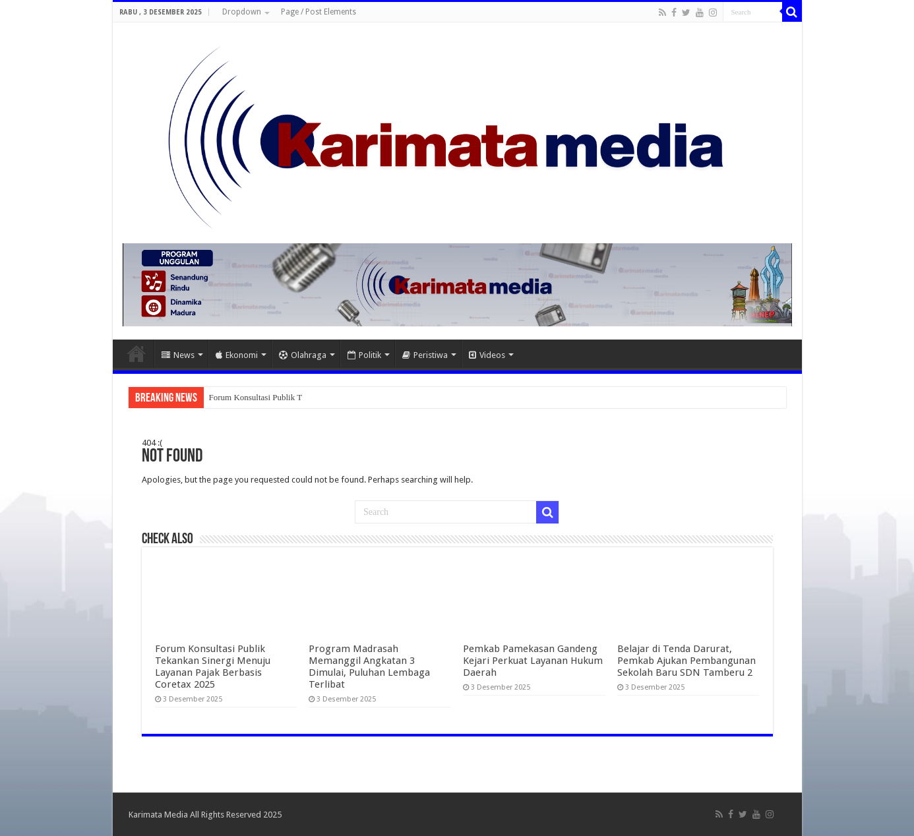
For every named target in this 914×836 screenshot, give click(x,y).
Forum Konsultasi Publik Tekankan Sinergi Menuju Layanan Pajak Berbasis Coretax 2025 (212, 666)
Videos (487, 355)
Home (136, 353)
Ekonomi (237, 355)
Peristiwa (425, 355)
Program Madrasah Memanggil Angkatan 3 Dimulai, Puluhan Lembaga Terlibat (369, 666)
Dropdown (241, 11)
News (178, 355)
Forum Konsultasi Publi (250, 397)
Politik (364, 355)
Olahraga (302, 355)
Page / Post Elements (318, 11)
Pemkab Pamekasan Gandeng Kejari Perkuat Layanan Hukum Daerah (533, 660)
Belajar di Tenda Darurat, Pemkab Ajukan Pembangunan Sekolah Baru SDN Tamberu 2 (686, 660)
